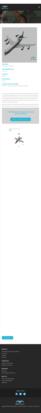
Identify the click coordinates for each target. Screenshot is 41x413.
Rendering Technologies (7, 365)
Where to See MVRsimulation (8, 378)
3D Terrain (4, 357)
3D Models (4, 355)
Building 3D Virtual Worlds (7, 363)
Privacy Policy (36, 406)
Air (18, 146)
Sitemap (30, 406)
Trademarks (4, 382)
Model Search (7, 337)
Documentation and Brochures (8, 372)
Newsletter (4, 371)
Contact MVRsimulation (7, 380)
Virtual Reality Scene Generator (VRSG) (10, 351)
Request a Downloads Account (20, 119)
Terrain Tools (4, 353)
